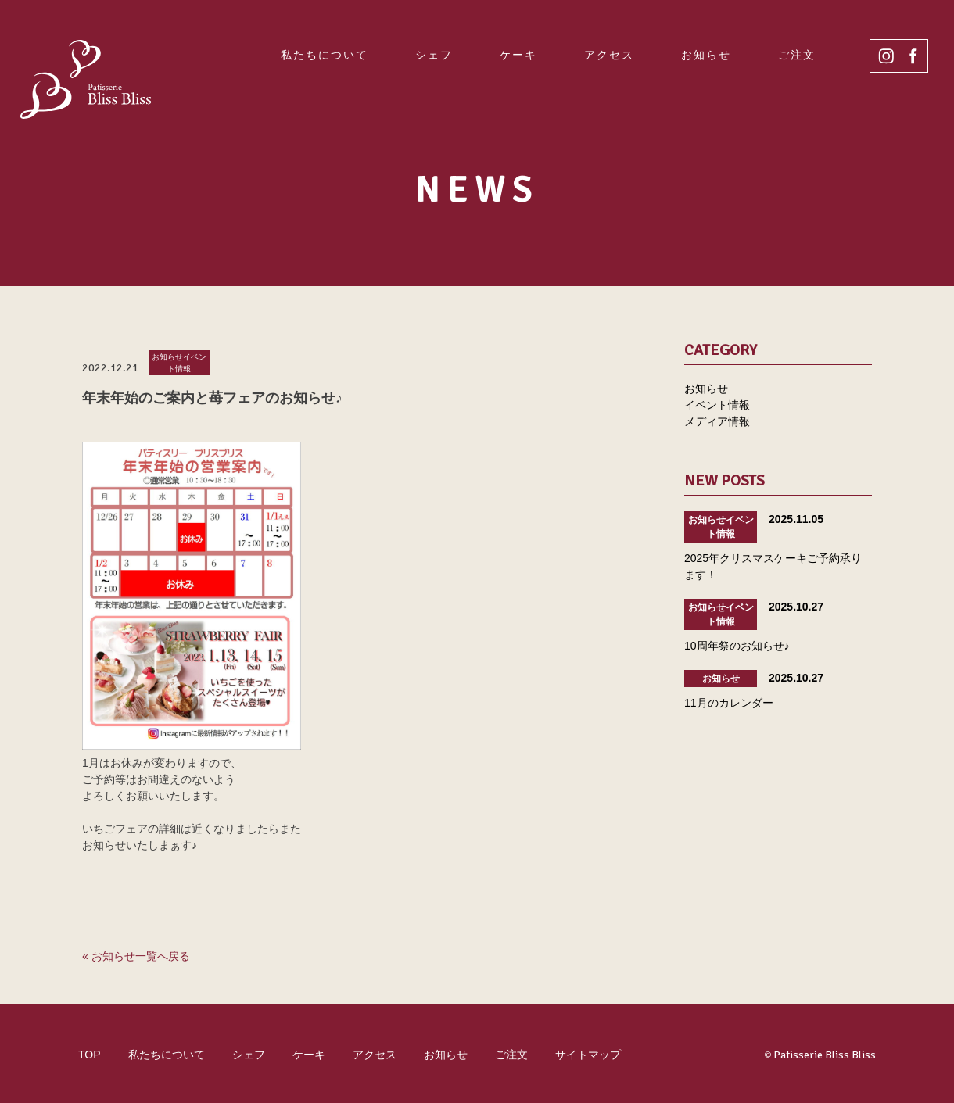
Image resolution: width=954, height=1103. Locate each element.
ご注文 (797, 54)
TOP (89, 1054)
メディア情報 (717, 421)
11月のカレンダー (728, 703)
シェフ (434, 54)
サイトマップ (588, 1054)
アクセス (609, 54)
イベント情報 (717, 405)
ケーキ (518, 54)
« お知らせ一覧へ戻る (136, 956)
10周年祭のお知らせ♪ (737, 645)
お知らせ (706, 54)
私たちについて (324, 54)
